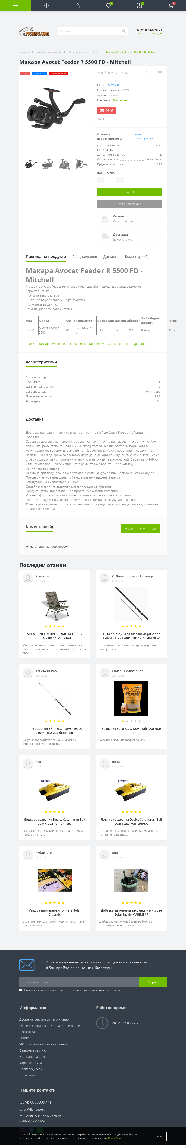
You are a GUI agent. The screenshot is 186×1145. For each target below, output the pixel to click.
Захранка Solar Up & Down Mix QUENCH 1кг (131, 731)
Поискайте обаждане (150, 33)
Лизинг (119, 216)
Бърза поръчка (129, 204)
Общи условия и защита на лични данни (61, 990)
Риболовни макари (49, 52)
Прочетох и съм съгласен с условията (73, 990)
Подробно (114, 1138)
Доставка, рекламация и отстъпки (44, 1019)
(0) (130, 73)
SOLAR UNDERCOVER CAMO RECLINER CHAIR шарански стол (54, 636)
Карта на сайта (30, 1063)
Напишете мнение (140, 528)
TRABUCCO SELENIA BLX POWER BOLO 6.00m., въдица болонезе (55, 731)
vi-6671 (107, 344)
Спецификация (84, 256)
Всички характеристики (144, 136)
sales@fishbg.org (32, 1109)
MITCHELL (114, 85)
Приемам (156, 1136)
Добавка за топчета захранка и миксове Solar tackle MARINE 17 (131, 912)
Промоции (27, 1075)
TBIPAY (24, 1038)
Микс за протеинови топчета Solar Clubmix (54, 912)
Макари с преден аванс (83, 52)
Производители (30, 1069)
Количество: (106, 173)
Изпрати (152, 982)
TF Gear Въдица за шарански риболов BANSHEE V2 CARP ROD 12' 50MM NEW (131, 636)
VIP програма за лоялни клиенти (43, 1044)
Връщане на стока (33, 1057)
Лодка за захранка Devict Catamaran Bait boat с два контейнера (55, 821)
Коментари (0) (136, 256)
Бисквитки (27, 1032)
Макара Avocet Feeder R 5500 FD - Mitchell (70, 344)
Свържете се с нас (32, 1050)
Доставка (120, 234)
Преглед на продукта (46, 256)
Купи (130, 192)
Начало (24, 52)
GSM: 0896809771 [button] (35, 1102)
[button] (77, 5)
